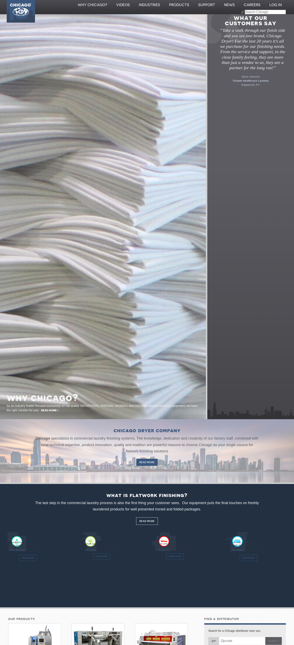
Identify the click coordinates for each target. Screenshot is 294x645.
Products (179, 5)
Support (206, 5)
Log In (275, 5)
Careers (252, 5)
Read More (147, 462)
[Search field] (265, 12)
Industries (149, 5)
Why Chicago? (92, 5)
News (229, 5)
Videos (123, 5)
